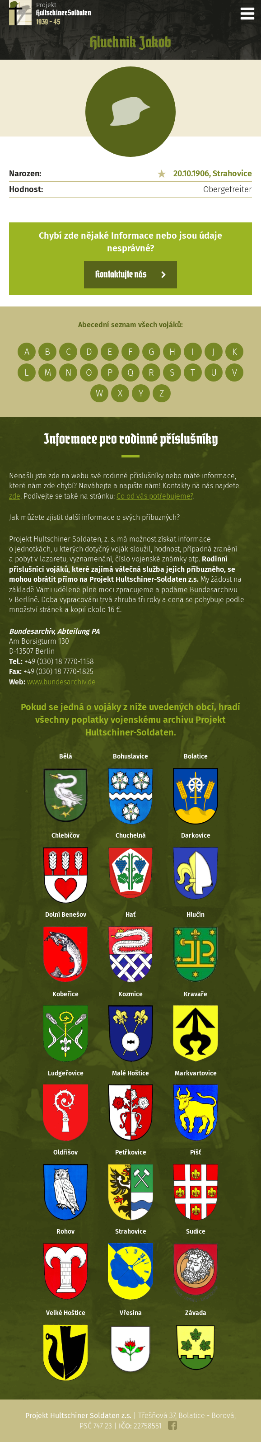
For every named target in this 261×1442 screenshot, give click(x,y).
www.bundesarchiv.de (61, 682)
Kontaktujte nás (120, 274)
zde (14, 496)
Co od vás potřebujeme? (154, 496)
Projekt (63, 13)
